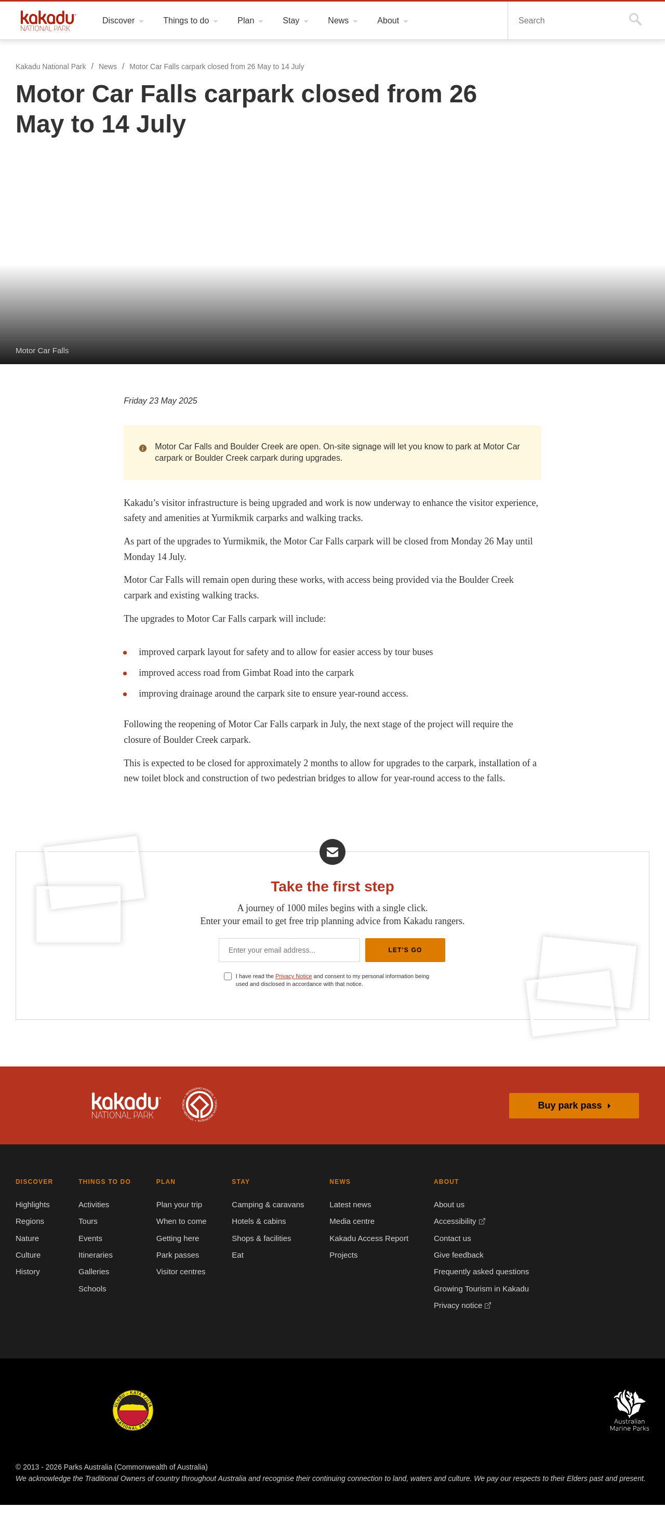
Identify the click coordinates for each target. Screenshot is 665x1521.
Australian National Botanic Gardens (538, 1426)
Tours (87, 1237)
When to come (177, 1237)
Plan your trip (176, 1220)
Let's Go (404, 965)
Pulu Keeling (446, 1426)
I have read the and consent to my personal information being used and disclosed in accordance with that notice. (337, 996)
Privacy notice (452, 1321)
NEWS (335, 1198)
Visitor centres (178, 1287)
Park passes (173, 1271)
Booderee (207, 1426)
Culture (29, 1271)
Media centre (347, 1237)
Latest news (345, 1220)
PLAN (162, 1198)
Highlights (34, 1220)
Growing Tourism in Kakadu (475, 1305)
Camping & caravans (264, 1220)
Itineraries (95, 1271)
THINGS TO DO (102, 1198)
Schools (90, 1305)
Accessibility (449, 1237)
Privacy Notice (296, 992)
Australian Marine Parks (629, 1426)
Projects (339, 1271)
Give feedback (452, 1271)
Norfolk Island (282, 1426)
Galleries (93, 1287)
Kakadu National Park (48, 20)
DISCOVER (33, 1198)
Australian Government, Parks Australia (43, 1121)
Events (89, 1254)
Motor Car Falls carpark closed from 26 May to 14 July (216, 66)
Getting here (175, 1254)
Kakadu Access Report (363, 1254)
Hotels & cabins (256, 1237)
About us (443, 1220)
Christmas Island (363, 1426)
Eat (236, 1271)
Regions (30, 1237)
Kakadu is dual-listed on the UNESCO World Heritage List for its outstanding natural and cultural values (199, 1121)
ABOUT (440, 1198)
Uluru (133, 1426)
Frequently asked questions (475, 1287)
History (29, 1287)
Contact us (446, 1254)
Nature (28, 1254)
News (107, 66)
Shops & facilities (259, 1254)
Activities (94, 1220)
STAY (238, 1198)
